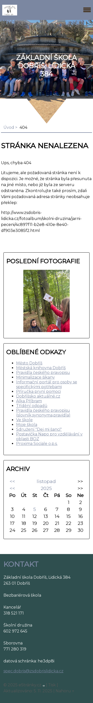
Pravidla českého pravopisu (43, 372)
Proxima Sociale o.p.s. (37, 443)
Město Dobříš (29, 363)
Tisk (52, 685)
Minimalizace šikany (35, 377)
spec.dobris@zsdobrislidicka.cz (33, 671)
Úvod (8, 127)
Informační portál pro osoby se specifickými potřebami (46, 384)
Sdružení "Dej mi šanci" (39, 429)
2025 (46, 488)
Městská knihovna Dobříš (41, 367)
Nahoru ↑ (65, 691)
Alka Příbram (29, 401)
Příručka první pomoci (38, 391)
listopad (46, 481)
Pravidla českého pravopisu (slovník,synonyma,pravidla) (43, 413)
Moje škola (26, 424)
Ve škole (24, 420)
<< (12, 481)
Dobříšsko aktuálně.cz (38, 396)
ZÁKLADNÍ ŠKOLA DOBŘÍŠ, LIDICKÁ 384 (46, 66)
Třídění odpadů (31, 405)
